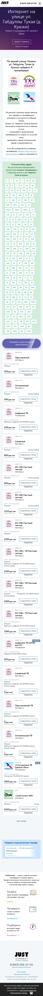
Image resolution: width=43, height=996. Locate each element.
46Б (14, 249)
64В (20, 273)
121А (8, 326)
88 (25, 292)
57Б (32, 263)
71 (25, 278)
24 (33, 215)
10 (18, 190)
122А (22, 326)
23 (14, 215)
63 (7, 273)
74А (13, 283)
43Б (7, 244)
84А (32, 287)
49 (7, 258)
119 (27, 321)
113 (15, 312)
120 (33, 321)
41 (32, 234)
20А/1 (25, 210)
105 (7, 307)
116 (14, 317)
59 (26, 268)
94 (31, 297)
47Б (27, 253)
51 (32, 258)
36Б (14, 234)
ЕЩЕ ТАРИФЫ (21, 821)
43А (32, 239)
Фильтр (21, 42)
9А (12, 190)
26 (13, 220)
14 (7, 195)
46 (34, 244)
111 (33, 307)
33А (8, 229)
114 (7, 317)
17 (7, 200)
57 (20, 263)
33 (31, 224)
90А (13, 297)
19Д (13, 200)
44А (20, 244)
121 (15, 326)
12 (35, 190)
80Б (14, 287)
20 (28, 205)
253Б (29, 331)
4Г (7, 186)
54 (14, 263)
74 (7, 283)
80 (21, 287)
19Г (32, 200)
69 (20, 278)
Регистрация (21, 972)
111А (8, 312)
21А (7, 215)
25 (7, 220)
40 (26, 234)
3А (17, 181)
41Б (7, 239)
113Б (22, 312)
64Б (13, 273)
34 (21, 229)
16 (31, 195)
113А (29, 312)
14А (13, 195)
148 (7, 331)
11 (30, 190)
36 (27, 229)
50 (27, 258)
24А (27, 215)
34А (14, 229)
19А (25, 200)
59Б (13, 268)
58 (7, 268)
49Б (20, 258)
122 (29, 326)
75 (19, 283)
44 (14, 244)
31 (13, 224)
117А (29, 317)
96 (7, 302)
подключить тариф (28, 371)
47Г (7, 253)
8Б (33, 186)
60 (32, 268)
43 (26, 239)
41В (14, 239)
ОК (31, 993)
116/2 (21, 317)
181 (22, 331)
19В (7, 205)
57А (25, 263)
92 (25, 297)
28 (26, 220)
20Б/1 (8, 210)
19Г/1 (15, 205)
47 (21, 249)
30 (7, 224)
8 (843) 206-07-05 (28, 4)
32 (25, 224)
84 (7, 292)
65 (27, 273)
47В (33, 249)
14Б (19, 195)
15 (26, 195)
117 (15, 321)
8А (27, 186)
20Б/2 (17, 210)
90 (7, 297)
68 (14, 278)
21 (32, 210)
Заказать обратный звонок (21, 967)
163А (15, 331)
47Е (14, 253)
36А (33, 229)
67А (7, 278)
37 (21, 234)
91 (20, 297)
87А (19, 292)
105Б (33, 302)
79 (32, 283)
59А (20, 268)
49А (13, 258)
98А (26, 302)
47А (26, 249)
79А (25, 283)
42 (20, 239)
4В (27, 181)
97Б (19, 302)
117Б (8, 321)
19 (19, 200)
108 (20, 307)
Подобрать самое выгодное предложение (21, 343)
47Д (20, 253)
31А (19, 224)
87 (13, 292)
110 (27, 307)
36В (7, 234)
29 (31, 220)
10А (23, 190)
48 (34, 253)
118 (21, 321)
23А (20, 215)
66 (32, 273)
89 (31, 292)
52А (7, 263)
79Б (7, 287)
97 (13, 302)
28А (19, 220)
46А (27, 244)
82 (26, 287)
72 (31, 278)
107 (14, 307)
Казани (21, 34)
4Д (33, 181)
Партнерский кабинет (21, 974)
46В (7, 249)
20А (22, 205)
